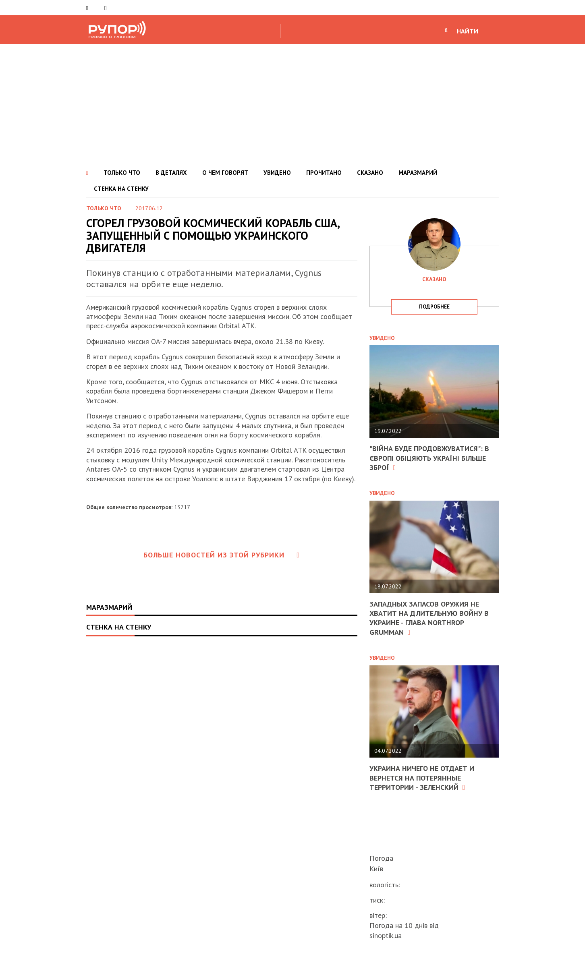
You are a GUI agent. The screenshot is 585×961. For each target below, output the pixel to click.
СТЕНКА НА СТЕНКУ (121, 189)
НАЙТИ (467, 31)
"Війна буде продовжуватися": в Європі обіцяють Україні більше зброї (429, 458)
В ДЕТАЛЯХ (171, 172)
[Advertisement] (292, 104)
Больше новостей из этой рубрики (221, 554)
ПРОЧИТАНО (324, 172)
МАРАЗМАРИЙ (417, 172)
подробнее (434, 306)
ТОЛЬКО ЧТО (122, 172)
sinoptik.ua (385, 935)
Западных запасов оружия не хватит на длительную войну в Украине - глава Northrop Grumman (429, 618)
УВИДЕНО (277, 172)
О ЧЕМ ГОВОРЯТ (225, 172)
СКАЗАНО (370, 172)
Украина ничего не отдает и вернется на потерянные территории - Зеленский (421, 778)
